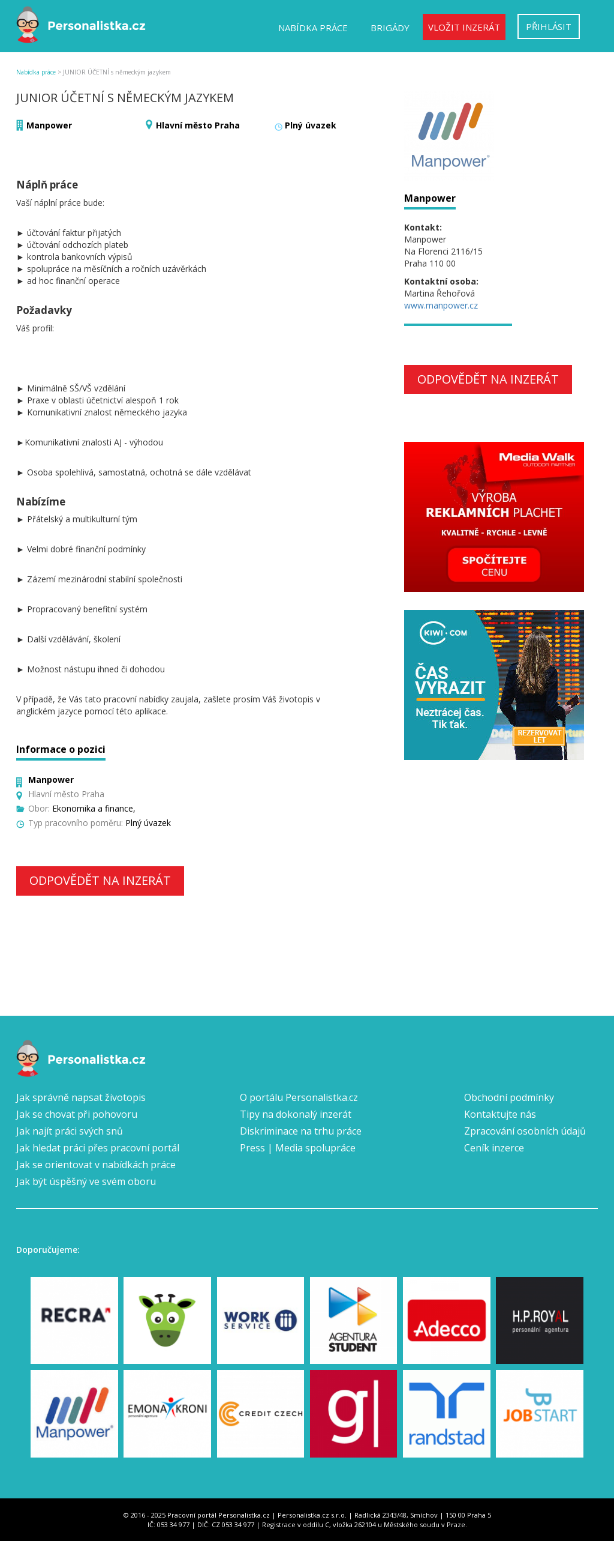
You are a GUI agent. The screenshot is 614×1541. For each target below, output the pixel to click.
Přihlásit (548, 26)
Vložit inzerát (464, 27)
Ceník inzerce (494, 1147)
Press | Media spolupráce (298, 1147)
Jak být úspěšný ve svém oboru (86, 1181)
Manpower (49, 125)
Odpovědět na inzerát (100, 880)
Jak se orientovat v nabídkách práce (96, 1164)
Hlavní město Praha (198, 125)
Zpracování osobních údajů (525, 1131)
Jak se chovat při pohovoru (76, 1114)
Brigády (390, 28)
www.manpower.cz (441, 305)
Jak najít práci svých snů (69, 1131)
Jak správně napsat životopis (81, 1097)
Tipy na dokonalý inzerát (295, 1114)
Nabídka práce (313, 28)
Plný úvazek (310, 125)
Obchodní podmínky (509, 1097)
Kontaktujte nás (500, 1114)
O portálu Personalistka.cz (299, 1097)
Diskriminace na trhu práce (301, 1131)
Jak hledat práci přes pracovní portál (97, 1147)
